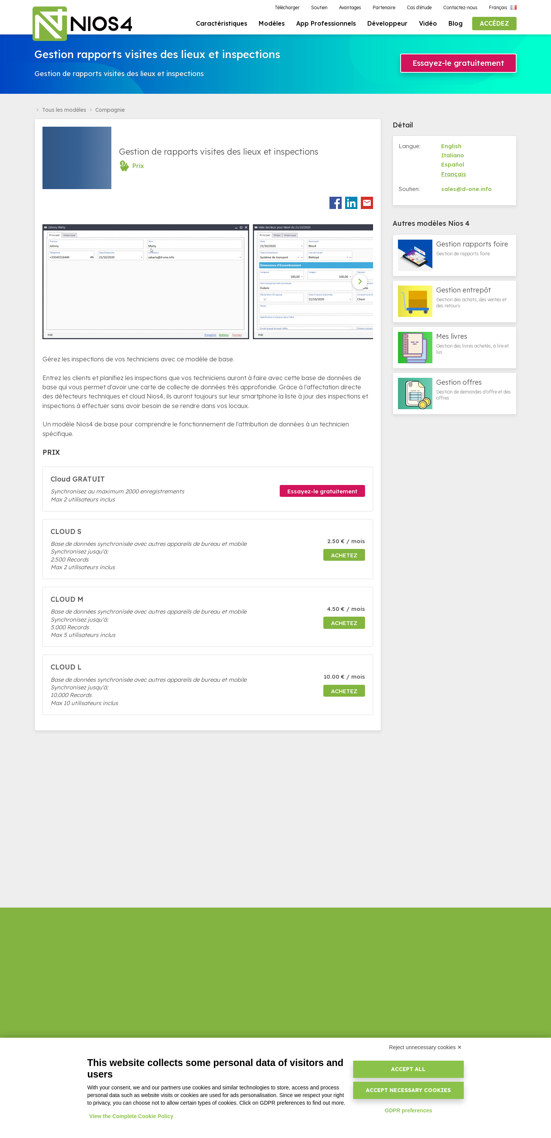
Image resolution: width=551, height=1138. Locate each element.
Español (452, 166)
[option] (147, 284)
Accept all (408, 1069)
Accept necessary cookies (408, 1090)
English (451, 148)
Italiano (452, 157)
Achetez (344, 557)
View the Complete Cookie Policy (131, 1116)
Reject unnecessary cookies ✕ (425, 1047)
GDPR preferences (408, 1110)
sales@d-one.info (466, 191)
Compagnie (110, 112)
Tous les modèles (64, 112)
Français (453, 176)
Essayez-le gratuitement (458, 65)
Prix (138, 168)
